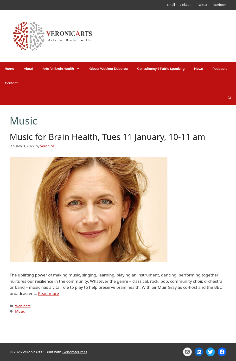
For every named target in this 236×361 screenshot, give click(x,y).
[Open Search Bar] (229, 98)
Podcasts (219, 69)
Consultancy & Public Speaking (161, 69)
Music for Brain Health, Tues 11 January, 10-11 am (107, 136)
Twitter (202, 4)
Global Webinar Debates (108, 69)
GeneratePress (74, 351)
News (198, 69)
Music (20, 311)
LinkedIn (186, 4)
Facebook (219, 4)
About (28, 69)
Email (171, 4)
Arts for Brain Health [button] (63, 69)
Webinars (23, 306)
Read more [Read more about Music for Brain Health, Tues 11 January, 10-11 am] (48, 293)
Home (9, 69)
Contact (11, 83)
